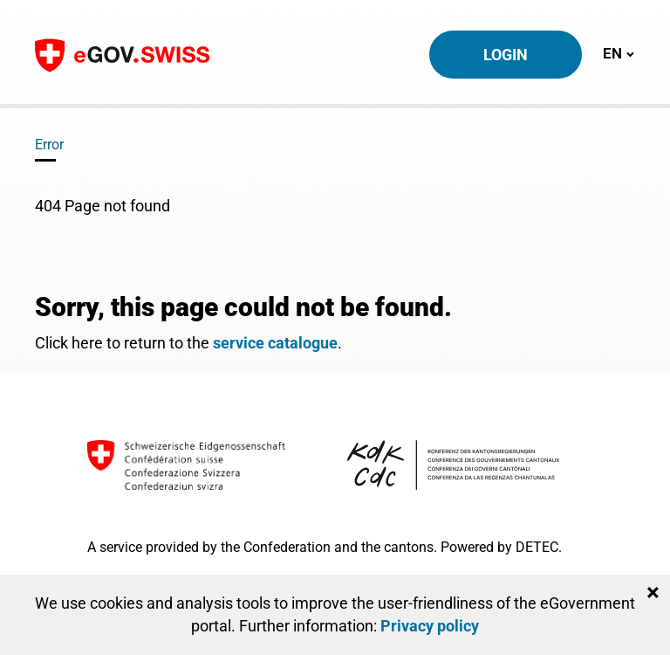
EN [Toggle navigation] (618, 53)
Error (49, 144)
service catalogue (275, 343)
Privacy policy (429, 626)
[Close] (653, 593)
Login (505, 54)
